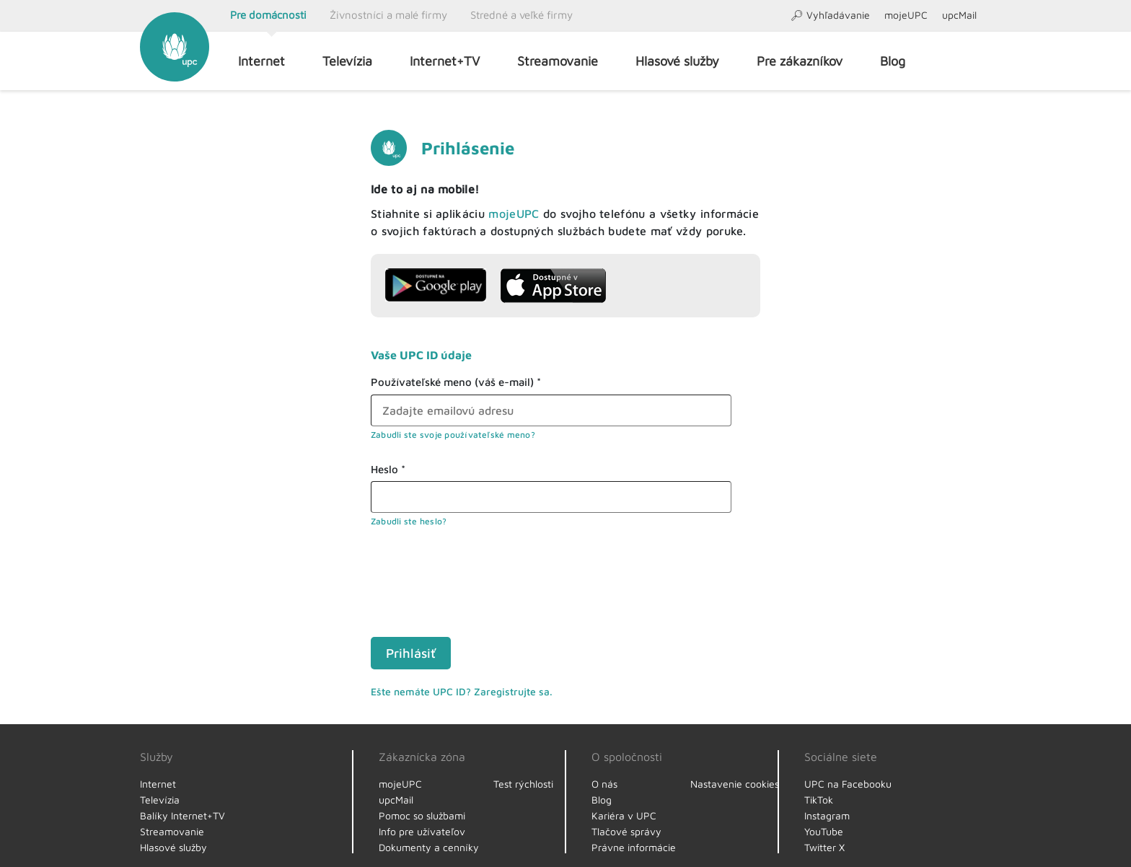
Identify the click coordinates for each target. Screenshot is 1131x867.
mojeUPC (513, 213)
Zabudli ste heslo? (408, 521)
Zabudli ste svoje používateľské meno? (453, 434)
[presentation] (480, 580)
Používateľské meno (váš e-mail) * (456, 382)
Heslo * (388, 469)
